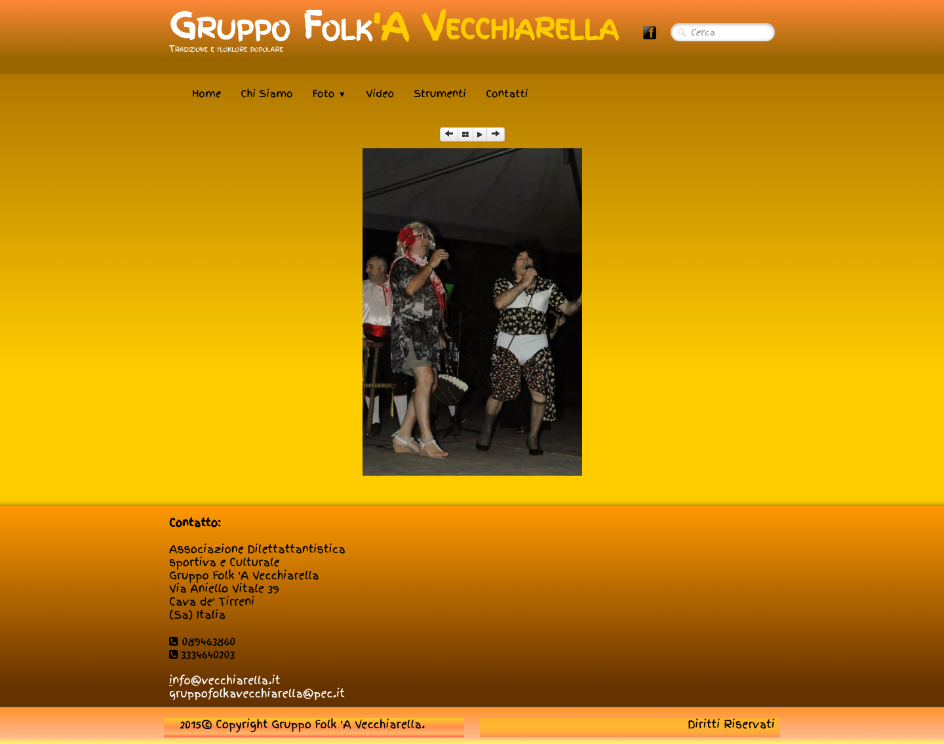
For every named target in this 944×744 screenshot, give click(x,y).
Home (206, 94)
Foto (330, 94)
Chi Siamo (266, 94)
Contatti (507, 94)
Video (380, 94)
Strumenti (440, 94)
